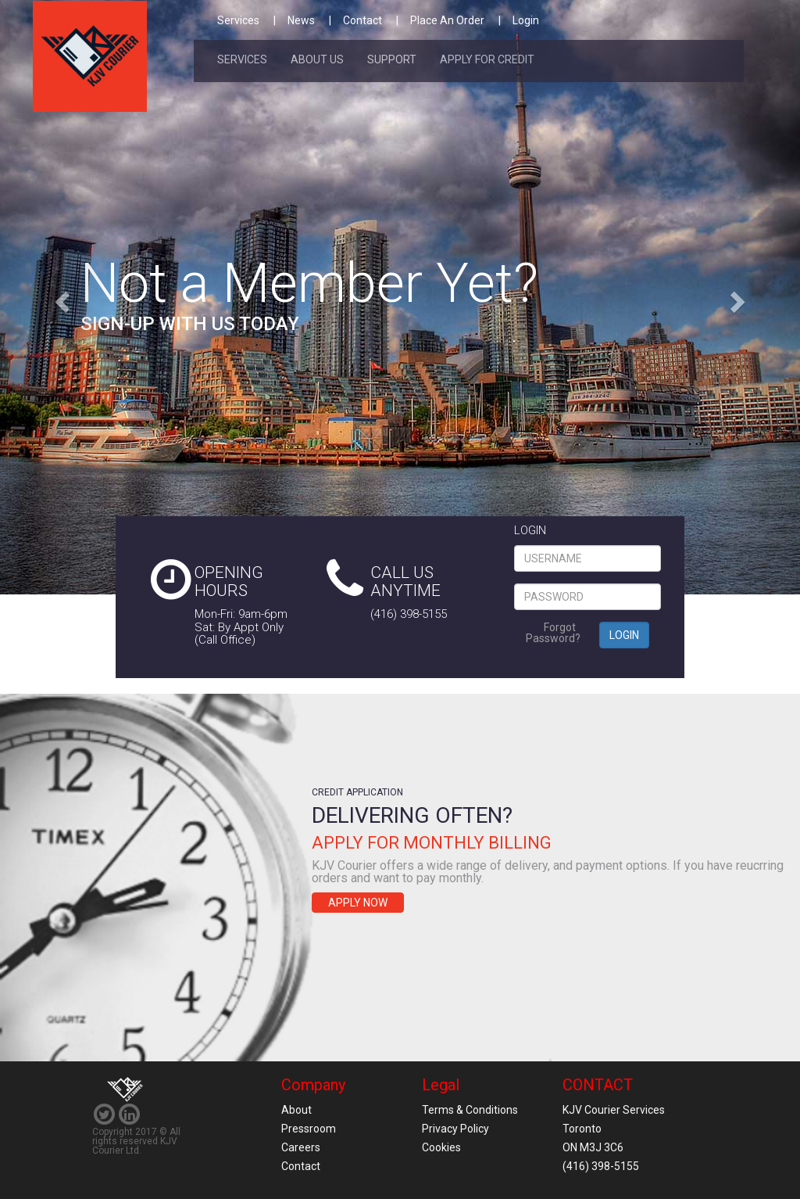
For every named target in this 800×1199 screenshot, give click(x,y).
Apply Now (358, 902)
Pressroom (308, 1128)
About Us (317, 59)
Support (391, 59)
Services (238, 20)
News (301, 20)
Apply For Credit (487, 59)
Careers (300, 1147)
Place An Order (447, 20)
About (296, 1110)
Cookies (441, 1147)
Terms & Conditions (470, 1110)
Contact (362, 20)
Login (525, 20)
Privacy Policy (455, 1128)
